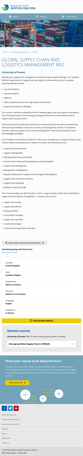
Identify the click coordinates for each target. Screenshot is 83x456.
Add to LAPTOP (16, 382)
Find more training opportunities (24, 243)
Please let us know (9, 252)
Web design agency (9, 453)
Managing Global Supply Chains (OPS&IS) (29, 344)
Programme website (43, 321)
